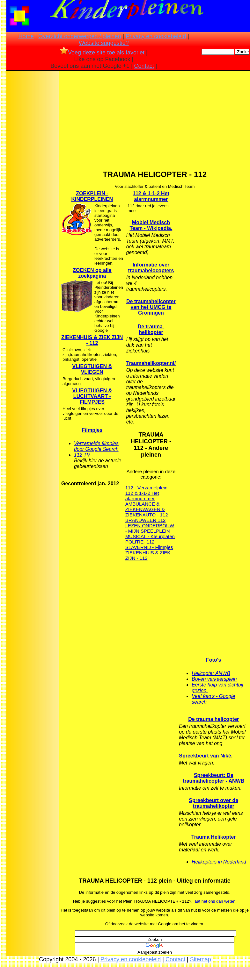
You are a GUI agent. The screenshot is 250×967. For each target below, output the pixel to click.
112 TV (82, 455)
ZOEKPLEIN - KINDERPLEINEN (92, 196)
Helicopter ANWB (211, 673)
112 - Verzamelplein (146, 487)
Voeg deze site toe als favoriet (102, 52)
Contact (144, 66)
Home (26, 36)
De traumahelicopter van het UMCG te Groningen (151, 307)
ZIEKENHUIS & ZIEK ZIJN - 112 (92, 340)
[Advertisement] (32, 172)
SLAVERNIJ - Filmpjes (149, 547)
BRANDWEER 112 (145, 520)
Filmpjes (92, 430)
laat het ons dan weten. (215, 901)
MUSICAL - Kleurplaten (150, 536)
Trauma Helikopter (213, 837)
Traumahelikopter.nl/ (151, 363)
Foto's (213, 660)
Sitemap (200, 959)
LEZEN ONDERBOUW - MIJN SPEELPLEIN (149, 528)
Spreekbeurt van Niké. (205, 755)
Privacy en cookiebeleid (156, 36)
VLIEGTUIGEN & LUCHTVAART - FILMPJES (92, 396)
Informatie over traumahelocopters (151, 267)
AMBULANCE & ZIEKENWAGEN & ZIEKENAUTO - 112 (146, 509)
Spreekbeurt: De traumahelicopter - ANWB (213, 778)
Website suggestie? (104, 43)
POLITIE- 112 (140, 541)
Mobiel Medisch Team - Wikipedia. (151, 225)
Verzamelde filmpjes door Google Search (96, 446)
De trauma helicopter (213, 719)
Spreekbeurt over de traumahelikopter (213, 803)
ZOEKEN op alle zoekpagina (92, 273)
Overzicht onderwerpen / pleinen (79, 36)
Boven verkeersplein (214, 679)
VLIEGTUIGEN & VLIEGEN (92, 369)
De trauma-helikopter (151, 329)
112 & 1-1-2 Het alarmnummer (151, 196)
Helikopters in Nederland (219, 861)
